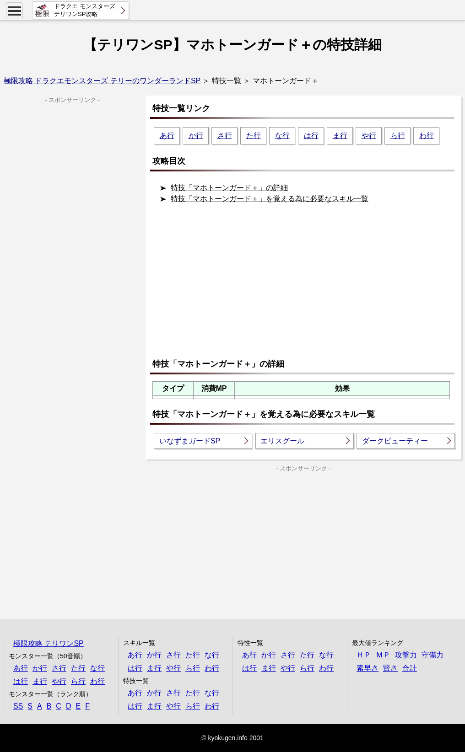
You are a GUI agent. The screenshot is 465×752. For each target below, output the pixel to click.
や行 (369, 135)
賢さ (390, 668)
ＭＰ (383, 655)
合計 (409, 668)
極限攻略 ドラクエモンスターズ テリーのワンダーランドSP (102, 81)
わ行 (426, 135)
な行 (282, 135)
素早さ (367, 668)
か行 (196, 135)
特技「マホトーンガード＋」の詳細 (229, 188)
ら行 (397, 135)
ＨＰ (364, 655)
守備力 (432, 655)
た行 (253, 135)
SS (18, 706)
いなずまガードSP (189, 441)
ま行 (340, 135)
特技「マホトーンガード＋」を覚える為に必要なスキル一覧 (269, 199)
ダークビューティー (395, 441)
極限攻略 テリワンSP (48, 643)
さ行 (224, 135)
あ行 (167, 135)
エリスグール (282, 441)
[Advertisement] (306, 285)
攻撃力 (406, 655)
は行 (311, 135)
